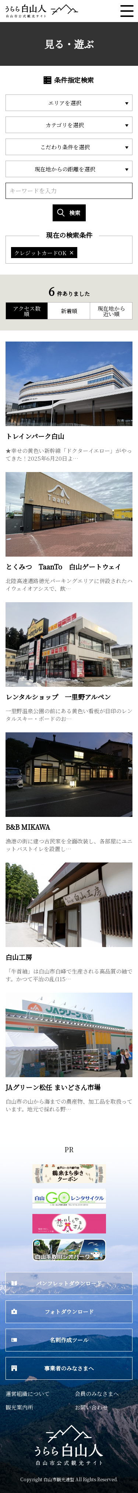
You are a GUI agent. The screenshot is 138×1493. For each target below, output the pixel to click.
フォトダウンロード (52, 1311)
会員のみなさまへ (97, 1393)
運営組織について (28, 1393)
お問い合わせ (91, 1407)
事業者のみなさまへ (52, 1368)
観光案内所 (19, 1407)
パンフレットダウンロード (56, 1283)
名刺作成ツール (49, 1340)
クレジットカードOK (44, 253)
